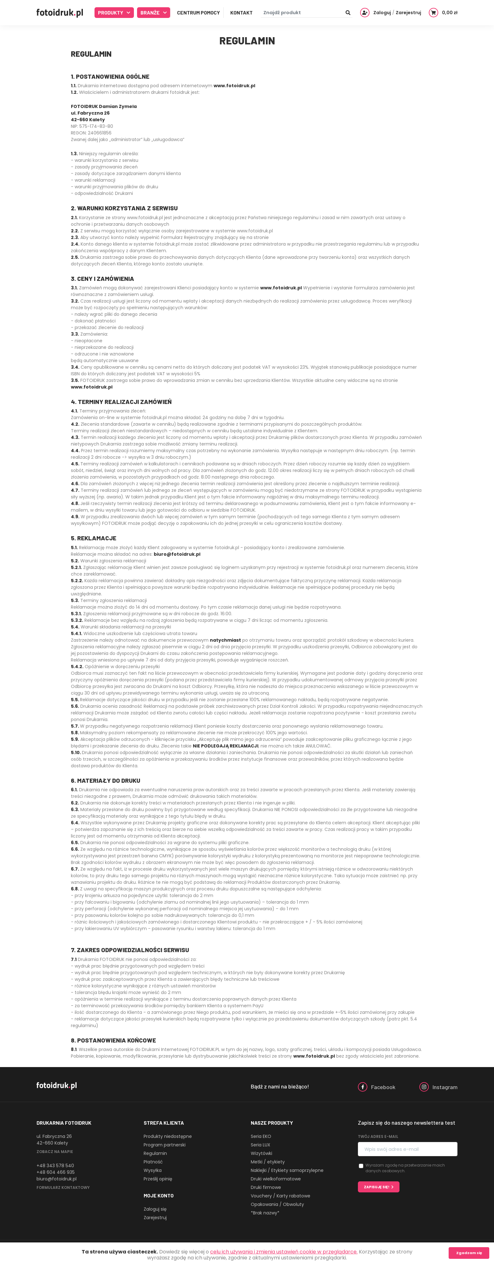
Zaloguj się (155, 1209)
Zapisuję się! (376, 1187)
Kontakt (241, 12)
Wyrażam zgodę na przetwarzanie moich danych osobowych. (405, 1167)
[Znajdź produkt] (307, 13)
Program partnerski (165, 1145)
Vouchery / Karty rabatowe (280, 1196)
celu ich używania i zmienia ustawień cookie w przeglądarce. (284, 1251)
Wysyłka (153, 1170)
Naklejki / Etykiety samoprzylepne (287, 1170)
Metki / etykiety (268, 1162)
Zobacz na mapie (55, 1151)
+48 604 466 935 (56, 1172)
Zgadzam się (469, 1252)
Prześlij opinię (158, 1179)
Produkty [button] (111, 12)
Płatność (153, 1162)
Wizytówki (261, 1153)
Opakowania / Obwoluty (277, 1204)
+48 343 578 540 (55, 1165)
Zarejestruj (155, 1217)
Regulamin (155, 1153)
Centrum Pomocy (198, 12)
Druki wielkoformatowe (276, 1179)
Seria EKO (261, 1136)
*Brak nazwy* (265, 1213)
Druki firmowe (266, 1187)
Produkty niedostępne (168, 1136)
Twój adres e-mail (378, 1136)
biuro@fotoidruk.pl (57, 1179)
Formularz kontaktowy (63, 1187)
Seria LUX (260, 1145)
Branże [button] (151, 12)
